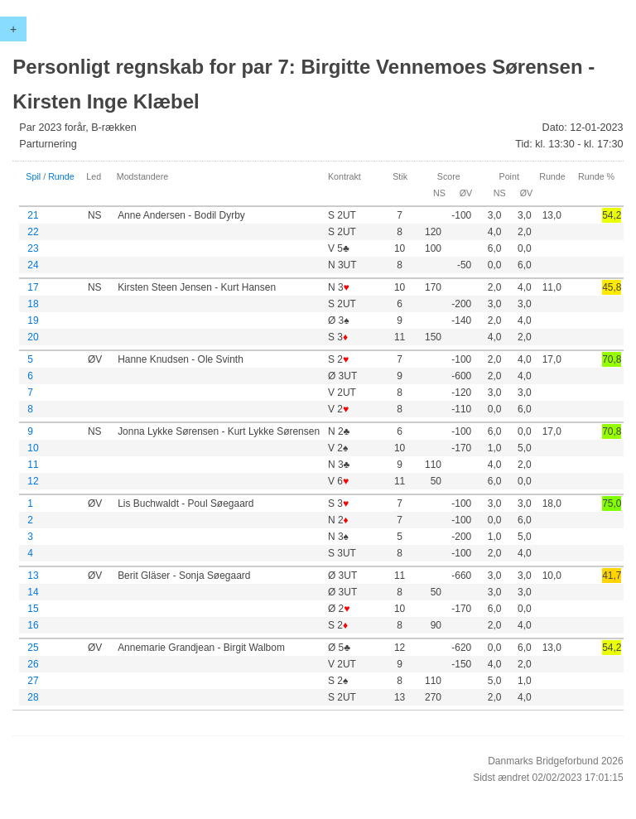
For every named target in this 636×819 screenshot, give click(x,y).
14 (32, 592)
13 (32, 575)
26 (32, 664)
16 (32, 625)
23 (32, 248)
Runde (61, 176)
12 (32, 481)
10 (32, 448)
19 (32, 320)
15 (32, 608)
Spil (33, 176)
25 (32, 647)
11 (32, 464)
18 (32, 304)
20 (32, 337)
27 (32, 681)
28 (32, 697)
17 (32, 287)
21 (32, 215)
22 (32, 232)
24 (32, 265)
